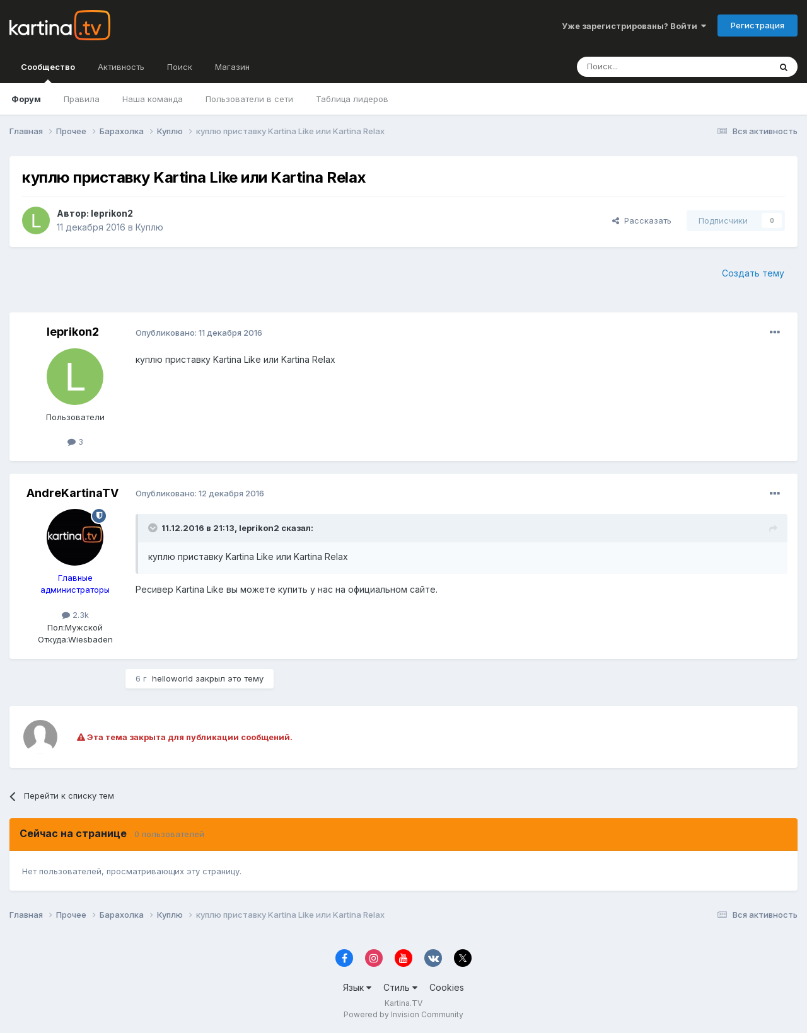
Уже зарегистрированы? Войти (634, 26)
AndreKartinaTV (72, 492)
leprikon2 (112, 213)
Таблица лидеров (352, 99)
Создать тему (753, 273)
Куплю (149, 227)
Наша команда (152, 99)
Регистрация (757, 25)
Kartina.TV (403, 1003)
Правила (82, 99)
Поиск (179, 67)
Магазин (232, 67)
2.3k (75, 615)
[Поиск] (638, 67)
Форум (26, 99)
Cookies (446, 987)
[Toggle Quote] (154, 528)
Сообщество (48, 72)
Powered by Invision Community (403, 1014)
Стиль (400, 987)
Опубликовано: (199, 333)
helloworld (172, 678)
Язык (357, 987)
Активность (121, 67)
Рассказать (641, 220)
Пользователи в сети (249, 99)
